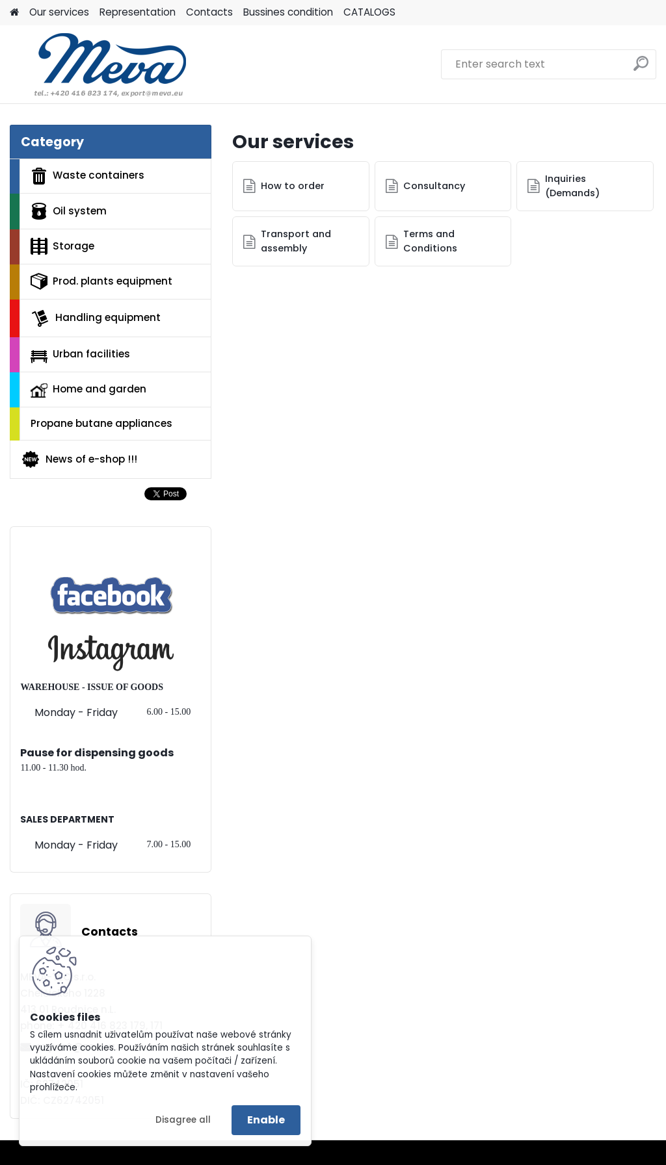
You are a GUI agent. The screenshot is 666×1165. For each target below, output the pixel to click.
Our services (59, 12)
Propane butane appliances (101, 423)
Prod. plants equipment (101, 281)
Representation (138, 12)
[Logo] (99, 64)
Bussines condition (288, 12)
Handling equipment (96, 318)
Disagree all (183, 1120)
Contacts (209, 12)
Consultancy (434, 185)
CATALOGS (369, 12)
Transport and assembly (296, 241)
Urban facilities (80, 354)
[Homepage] (14, 12)
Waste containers (87, 176)
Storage (62, 246)
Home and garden (88, 389)
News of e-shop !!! (79, 459)
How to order (293, 185)
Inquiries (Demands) (572, 185)
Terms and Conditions (430, 241)
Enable (266, 1119)
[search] (640, 68)
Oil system (69, 211)
